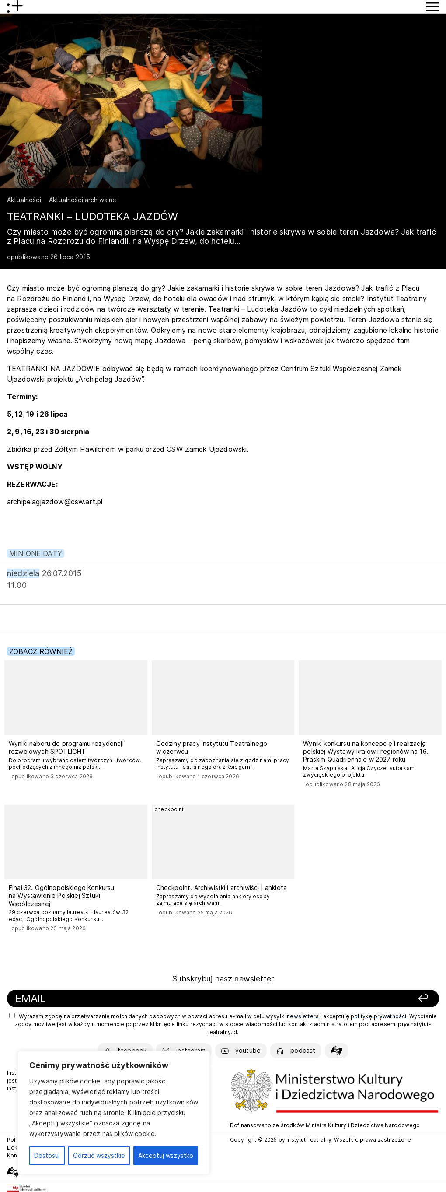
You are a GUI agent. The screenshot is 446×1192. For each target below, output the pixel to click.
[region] (113, 1112)
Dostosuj (47, 1155)
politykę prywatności (378, 1016)
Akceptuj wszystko (165, 1155)
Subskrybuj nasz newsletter (223, 978)
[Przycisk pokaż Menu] (432, 6)
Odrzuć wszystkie (99, 1155)
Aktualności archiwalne (83, 200)
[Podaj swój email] (139, 999)
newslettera (303, 1016)
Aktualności (24, 200)
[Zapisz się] (348, 999)
